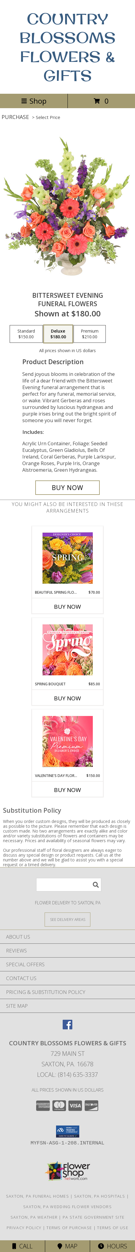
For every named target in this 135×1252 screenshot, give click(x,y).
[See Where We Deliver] (67, 919)
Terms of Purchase (69, 1227)
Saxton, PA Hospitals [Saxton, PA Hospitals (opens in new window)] (99, 1196)
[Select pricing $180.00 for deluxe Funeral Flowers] (58, 334)
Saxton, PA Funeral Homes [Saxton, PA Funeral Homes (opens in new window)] (37, 1196)
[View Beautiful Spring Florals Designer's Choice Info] (67, 558)
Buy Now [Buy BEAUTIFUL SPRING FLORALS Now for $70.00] (67, 607)
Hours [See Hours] (112, 1246)
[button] (67, 1132)
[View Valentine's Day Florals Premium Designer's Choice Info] (67, 741)
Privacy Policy (24, 1227)
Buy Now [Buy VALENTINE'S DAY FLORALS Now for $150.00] (67, 790)
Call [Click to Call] (22, 1246)
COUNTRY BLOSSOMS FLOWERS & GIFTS (67, 47)
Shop (33, 101)
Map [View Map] (67, 1246)
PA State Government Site (93, 1217)
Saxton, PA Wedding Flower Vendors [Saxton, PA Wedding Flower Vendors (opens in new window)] (67, 1206)
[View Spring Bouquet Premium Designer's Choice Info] (67, 649)
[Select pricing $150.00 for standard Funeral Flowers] (26, 334)
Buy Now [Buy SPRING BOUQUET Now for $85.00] (67, 698)
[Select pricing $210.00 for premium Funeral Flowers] (89, 334)
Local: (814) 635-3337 (67, 1075)
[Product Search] (68, 884)
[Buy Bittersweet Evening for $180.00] (67, 487)
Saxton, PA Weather (34, 1217)
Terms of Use (112, 1227)
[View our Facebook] (67, 1027)
